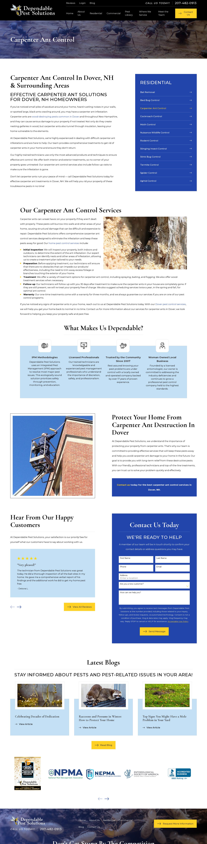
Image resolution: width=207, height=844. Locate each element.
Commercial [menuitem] (114, 13)
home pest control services (64, 243)
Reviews (70, 3)
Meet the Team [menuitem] (163, 13)
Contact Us (93, 827)
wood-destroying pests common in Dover (55, 116)
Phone (119, 567)
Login (82, 3)
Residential (109, 820)
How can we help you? (126, 592)
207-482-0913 (186, 3)
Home (82, 820)
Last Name (157, 558)
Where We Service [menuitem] (145, 13)
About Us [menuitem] (81, 13)
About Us (94, 820)
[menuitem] (166, 92)
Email (155, 567)
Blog (92, 3)
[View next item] (15, 607)
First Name (121, 558)
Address (119, 575)
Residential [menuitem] (96, 13)
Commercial (126, 820)
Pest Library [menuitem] (129, 13)
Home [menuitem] (69, 13)
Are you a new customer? (128, 584)
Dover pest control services (170, 304)
